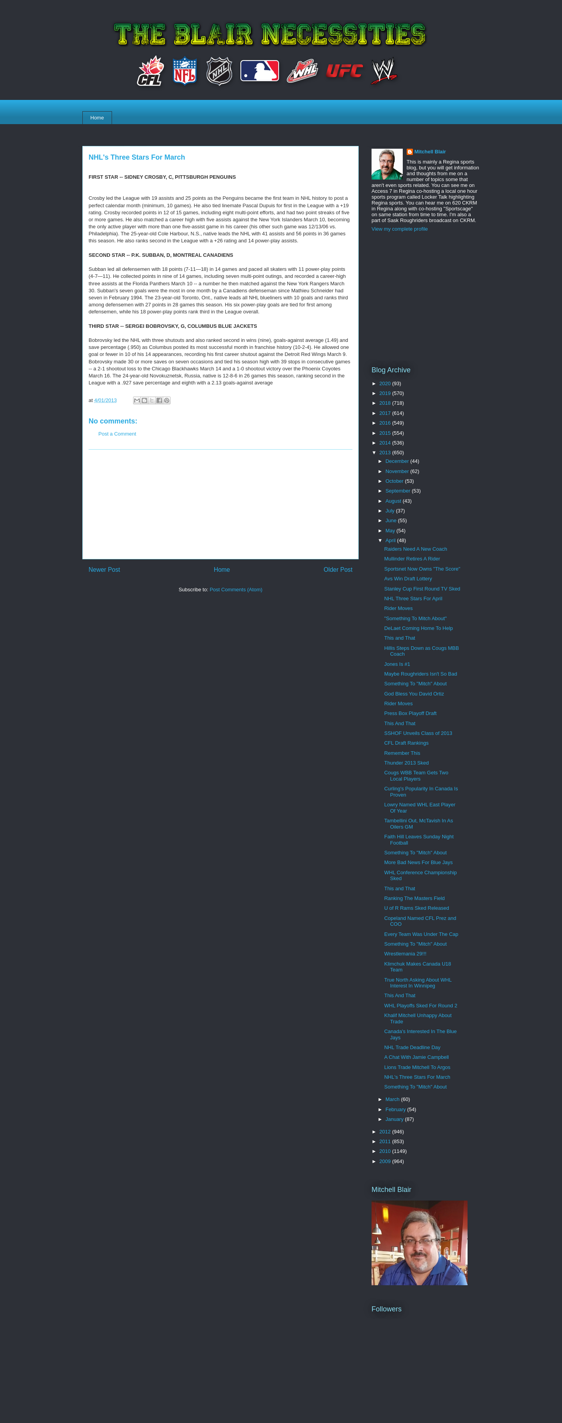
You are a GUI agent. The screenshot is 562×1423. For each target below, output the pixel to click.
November (398, 471)
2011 (385, 1141)
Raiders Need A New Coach (415, 549)
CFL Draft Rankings (406, 743)
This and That (399, 638)
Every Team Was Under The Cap (421, 934)
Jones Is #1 (397, 664)
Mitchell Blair (430, 152)
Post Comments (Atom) (236, 589)
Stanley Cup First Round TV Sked (422, 589)
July (391, 511)
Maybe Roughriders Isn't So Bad (420, 674)
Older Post (338, 569)
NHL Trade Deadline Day (412, 1047)
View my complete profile (400, 229)
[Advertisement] (220, 504)
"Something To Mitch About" (415, 618)
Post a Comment (117, 434)
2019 (385, 393)
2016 (385, 423)
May (391, 531)
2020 (385, 383)
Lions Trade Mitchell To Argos (417, 1067)
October (395, 481)
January (395, 1119)
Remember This (402, 753)
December (398, 461)
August (394, 501)
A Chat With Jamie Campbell (416, 1057)
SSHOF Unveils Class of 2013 (418, 733)
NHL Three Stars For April (413, 598)
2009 (385, 1161)
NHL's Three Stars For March (417, 1077)
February (396, 1109)
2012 (385, 1132)
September (399, 491)
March (393, 1099)
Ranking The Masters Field (414, 898)
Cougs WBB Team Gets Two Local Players (416, 776)
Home (97, 118)
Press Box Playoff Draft (410, 713)
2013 (385, 452)
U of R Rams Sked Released (416, 908)
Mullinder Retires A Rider (412, 559)
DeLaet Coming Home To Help (418, 628)
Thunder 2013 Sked (406, 763)
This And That (399, 723)
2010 (385, 1151)
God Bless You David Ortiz (414, 694)
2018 (385, 403)
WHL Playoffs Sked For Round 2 (420, 1006)
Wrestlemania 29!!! (405, 954)
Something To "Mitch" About (415, 684)
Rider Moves (398, 608)
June (392, 520)
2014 (385, 443)
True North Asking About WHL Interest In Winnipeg (417, 983)
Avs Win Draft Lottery (408, 579)
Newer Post (104, 569)
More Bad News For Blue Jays (418, 862)
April (391, 540)
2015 (385, 433)
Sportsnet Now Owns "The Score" (422, 569)
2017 (385, 413)
